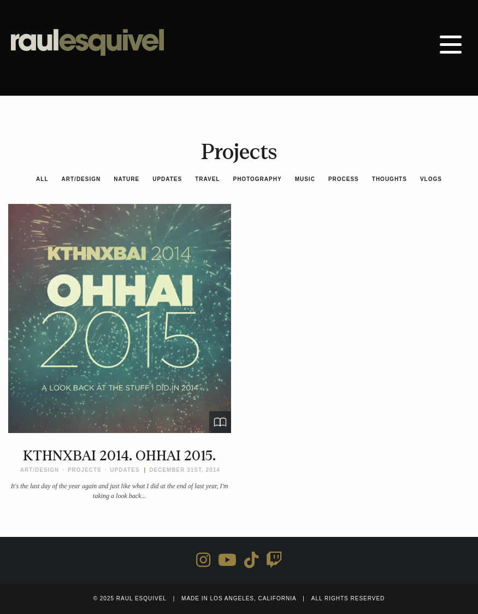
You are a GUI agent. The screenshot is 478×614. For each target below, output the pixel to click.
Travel (207, 179)
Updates (167, 179)
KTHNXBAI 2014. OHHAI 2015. (119, 456)
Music (305, 179)
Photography (257, 179)
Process (343, 179)
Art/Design (81, 179)
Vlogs (431, 179)
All (42, 179)
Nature (126, 179)
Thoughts (389, 179)
